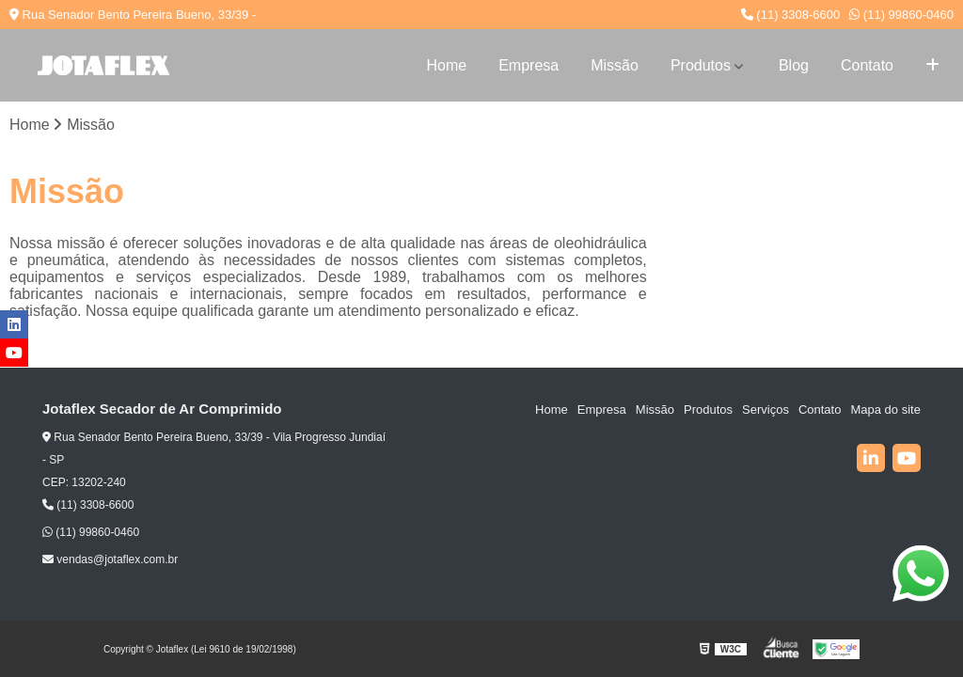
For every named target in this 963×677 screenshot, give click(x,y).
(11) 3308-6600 (791, 15)
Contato (867, 65)
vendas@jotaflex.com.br (110, 559)
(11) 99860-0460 (901, 15)
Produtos (701, 65)
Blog (794, 65)
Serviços (765, 409)
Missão (615, 65)
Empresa (528, 65)
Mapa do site (885, 409)
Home (446, 65)
